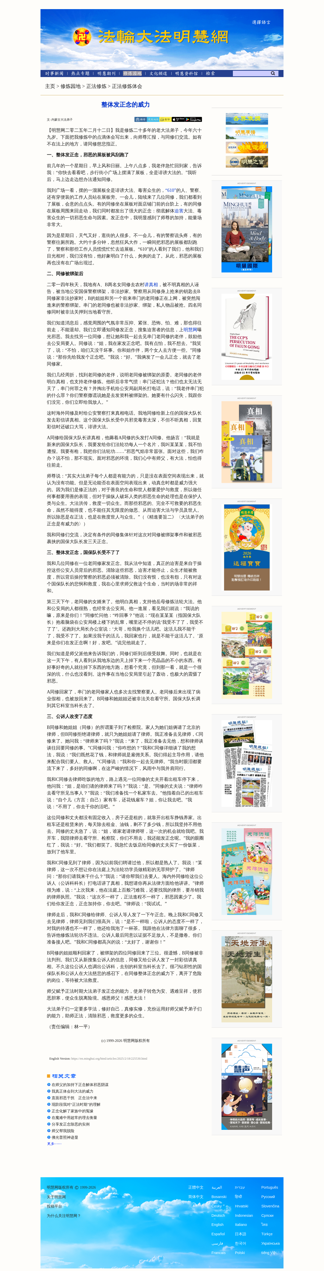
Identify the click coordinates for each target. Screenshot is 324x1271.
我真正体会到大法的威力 (72, 1091)
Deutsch (218, 1215)
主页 (50, 86)
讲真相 (151, 284)
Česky (217, 1206)
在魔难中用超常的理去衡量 (74, 1118)
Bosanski (219, 1197)
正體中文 (196, 1187)
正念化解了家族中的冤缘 (72, 1111)
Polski (240, 1253)
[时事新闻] (53, 74)
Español (218, 1234)
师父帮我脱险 (63, 1131)
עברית (240, 1187)
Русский (268, 1197)
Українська (270, 1243)
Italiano (241, 1225)
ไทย (264, 1225)
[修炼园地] (132, 74)
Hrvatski (241, 1206)
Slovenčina (270, 1206)
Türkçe (266, 1234)
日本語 (240, 1234)
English (218, 1225)
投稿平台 (54, 1206)
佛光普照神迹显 (65, 1137)
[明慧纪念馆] (186, 74)
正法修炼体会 (127, 86)
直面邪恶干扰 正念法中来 (74, 1098)
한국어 (240, 1243)
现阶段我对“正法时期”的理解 (76, 1104)
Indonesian (244, 1215)
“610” (170, 190)
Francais (219, 1253)
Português (269, 1187)
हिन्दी (238, 1197)
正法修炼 (96, 86)
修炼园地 (70, 86)
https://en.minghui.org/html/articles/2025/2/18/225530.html (109, 1058)
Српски (267, 1215)
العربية (217, 1187)
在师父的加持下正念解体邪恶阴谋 (80, 1085)
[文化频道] (158, 74)
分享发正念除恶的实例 (71, 1124)
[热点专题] (80, 74)
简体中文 (196, 1197)
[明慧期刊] (106, 74)
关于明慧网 (56, 1197)
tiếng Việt (268, 1253)
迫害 (179, 210)
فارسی (217, 1243)
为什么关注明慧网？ (64, 1216)
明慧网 (190, 329)
